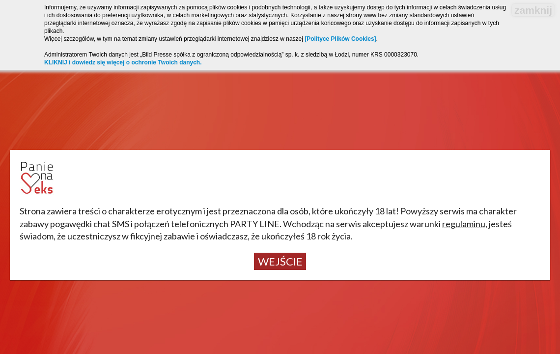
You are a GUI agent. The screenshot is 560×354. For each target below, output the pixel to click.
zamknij (533, 10)
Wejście (280, 261)
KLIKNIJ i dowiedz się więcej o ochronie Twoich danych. (123, 62)
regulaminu (463, 223)
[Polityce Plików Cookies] (340, 38)
